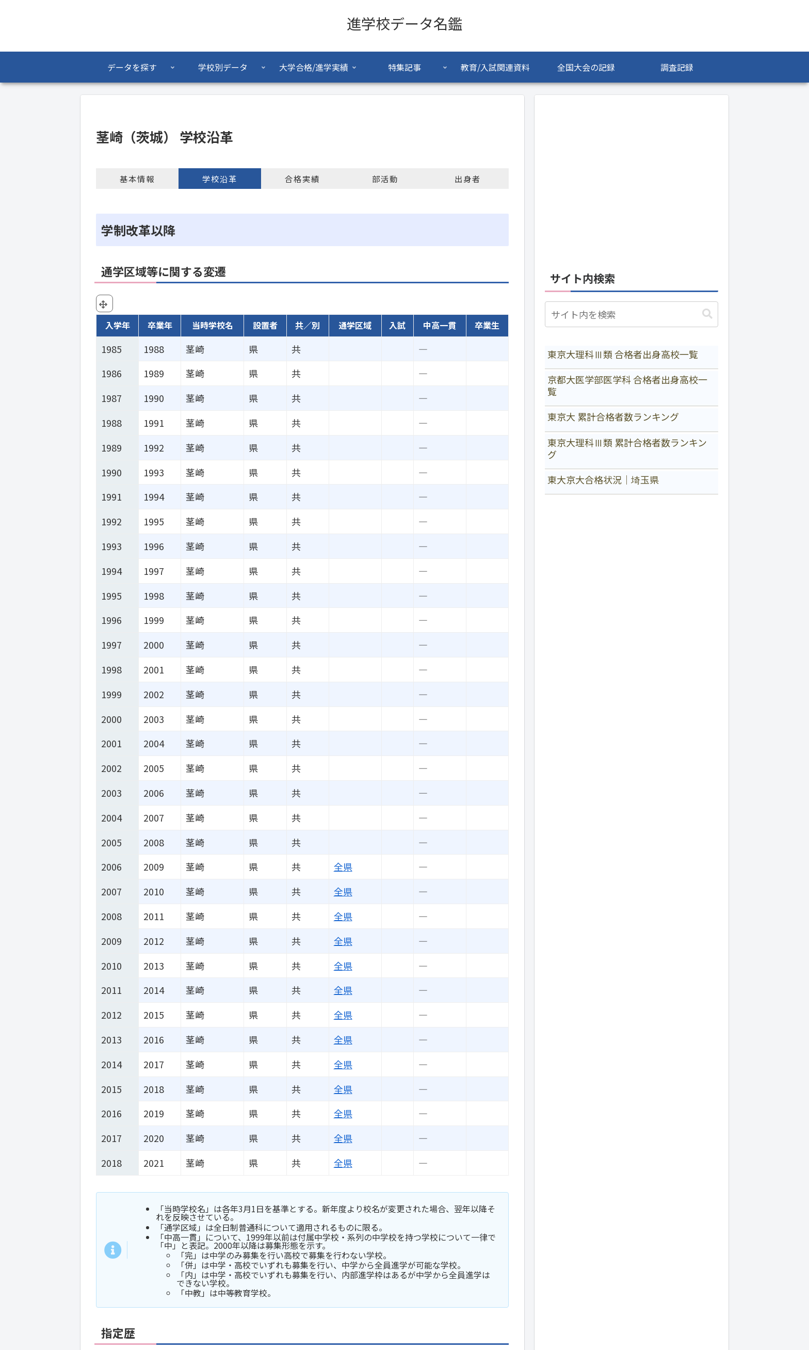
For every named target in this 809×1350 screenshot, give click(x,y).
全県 (343, 866)
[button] (707, 314)
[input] (631, 314)
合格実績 (302, 178)
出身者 (468, 178)
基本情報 (137, 178)
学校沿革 (219, 178)
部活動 (385, 178)
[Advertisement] (631, 177)
